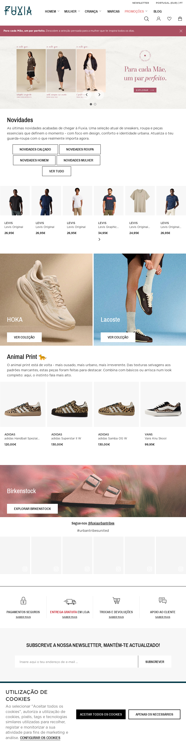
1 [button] (91, 104)
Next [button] (99, 95)
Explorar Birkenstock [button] (32, 508)
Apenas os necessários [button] (154, 714)
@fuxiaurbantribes (101, 523)
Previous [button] (87, 95)
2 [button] (95, 104)
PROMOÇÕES (134, 11)
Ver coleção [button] (24, 337)
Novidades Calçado (35, 149)
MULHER (70, 11)
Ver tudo (56, 171)
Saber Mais (69, 617)
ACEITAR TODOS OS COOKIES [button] (101, 714)
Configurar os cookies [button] (40, 738)
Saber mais (23, 617)
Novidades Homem (34, 160)
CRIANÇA (91, 11)
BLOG (158, 11)
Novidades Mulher (78, 160)
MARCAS (113, 11)
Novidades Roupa (80, 149)
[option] (93, 70)
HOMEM (50, 11)
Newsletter (140, 2)
